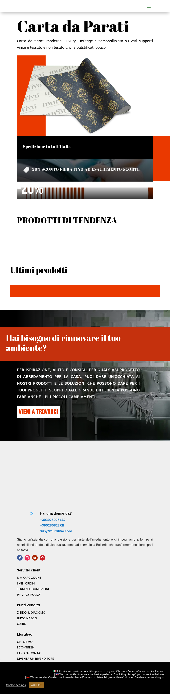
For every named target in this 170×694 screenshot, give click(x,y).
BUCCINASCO (27, 612)
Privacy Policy (29, 588)
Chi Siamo (25, 636)
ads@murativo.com (56, 525)
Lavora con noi (29, 647)
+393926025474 (52, 513)
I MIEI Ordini (26, 577)
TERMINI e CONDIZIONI (33, 583)
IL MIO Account (29, 572)
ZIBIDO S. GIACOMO (31, 607)
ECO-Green (25, 641)
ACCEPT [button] (36, 685)
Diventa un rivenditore (35, 653)
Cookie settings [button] (16, 685)
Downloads (26, 658)
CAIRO (21, 618)
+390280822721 (52, 519)
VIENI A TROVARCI (38, 412)
